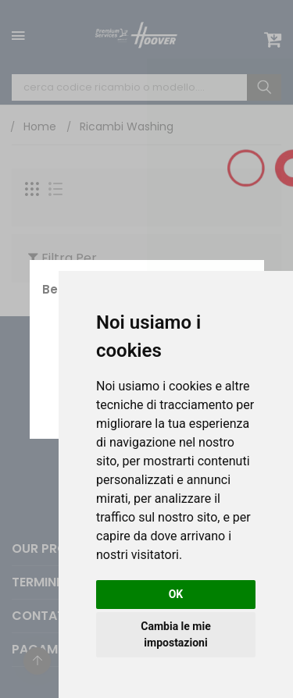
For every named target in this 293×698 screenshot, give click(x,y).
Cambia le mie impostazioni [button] (175, 634)
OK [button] (176, 594)
